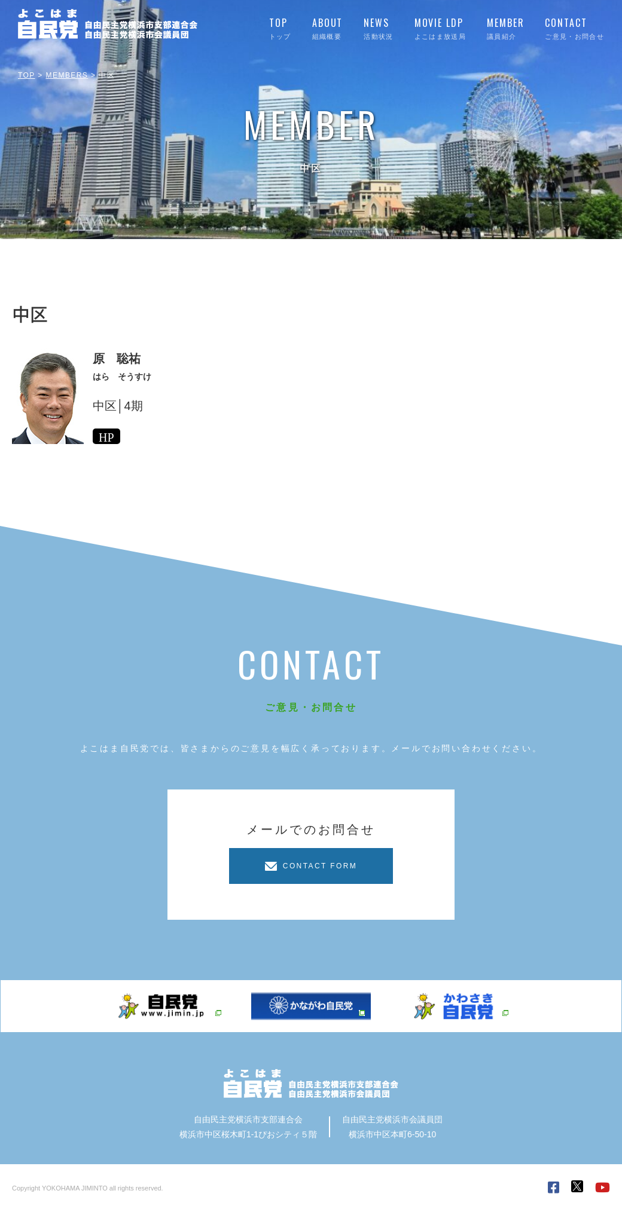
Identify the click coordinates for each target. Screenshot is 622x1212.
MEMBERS (67, 75)
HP (106, 436)
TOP (26, 75)
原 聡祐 (117, 358)
